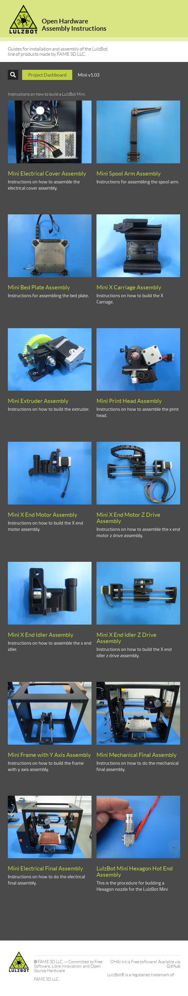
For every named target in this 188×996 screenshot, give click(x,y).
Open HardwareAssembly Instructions (74, 24)
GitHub (173, 966)
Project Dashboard (47, 75)
